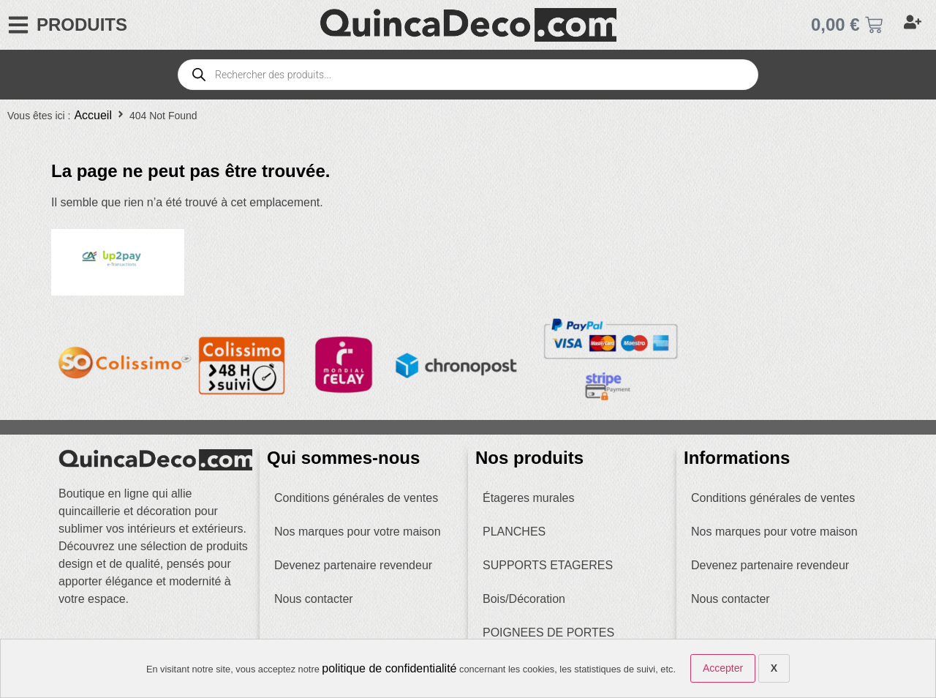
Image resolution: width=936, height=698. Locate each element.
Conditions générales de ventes (356, 498)
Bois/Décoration (524, 599)
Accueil (93, 115)
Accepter (723, 668)
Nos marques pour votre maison (357, 531)
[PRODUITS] (18, 25)
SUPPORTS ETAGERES (548, 565)
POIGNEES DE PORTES (548, 632)
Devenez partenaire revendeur (353, 565)
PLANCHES (514, 531)
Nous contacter (313, 599)
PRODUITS (82, 24)
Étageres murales (528, 498)
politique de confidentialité (389, 668)
